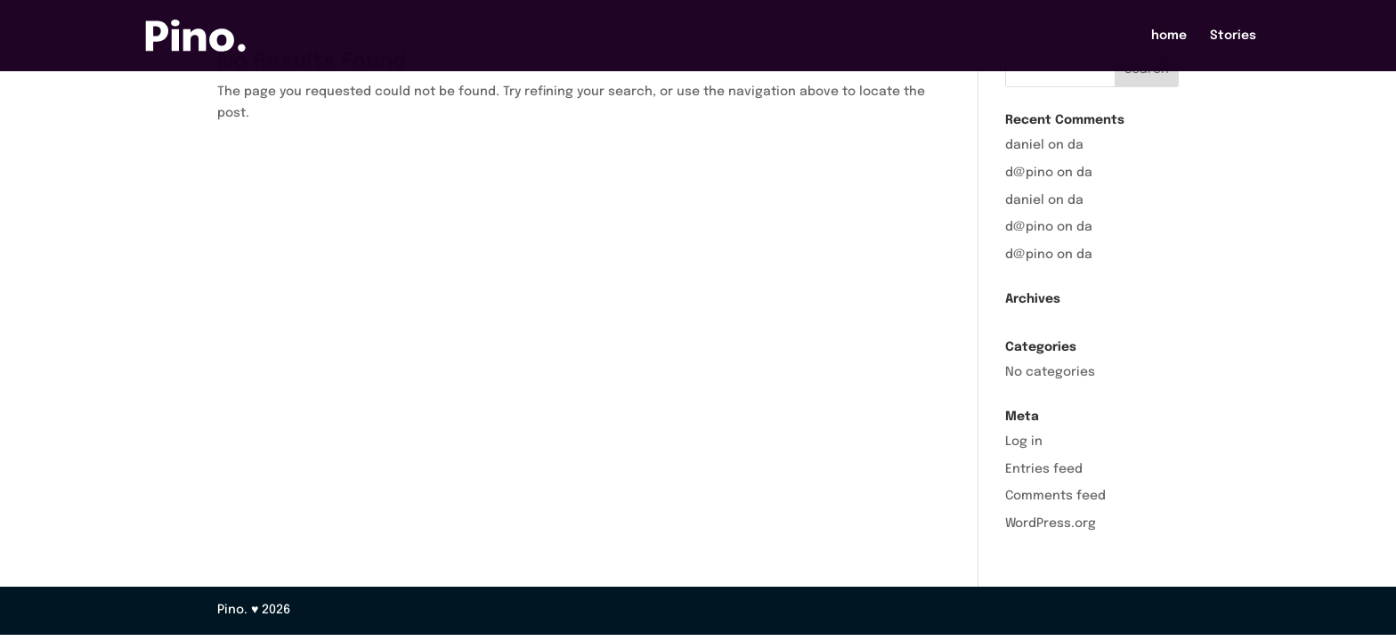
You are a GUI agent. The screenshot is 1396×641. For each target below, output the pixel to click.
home (1169, 35)
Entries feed (1044, 469)
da (1075, 145)
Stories (1233, 35)
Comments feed (1055, 496)
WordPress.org (1050, 523)
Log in (1024, 441)
